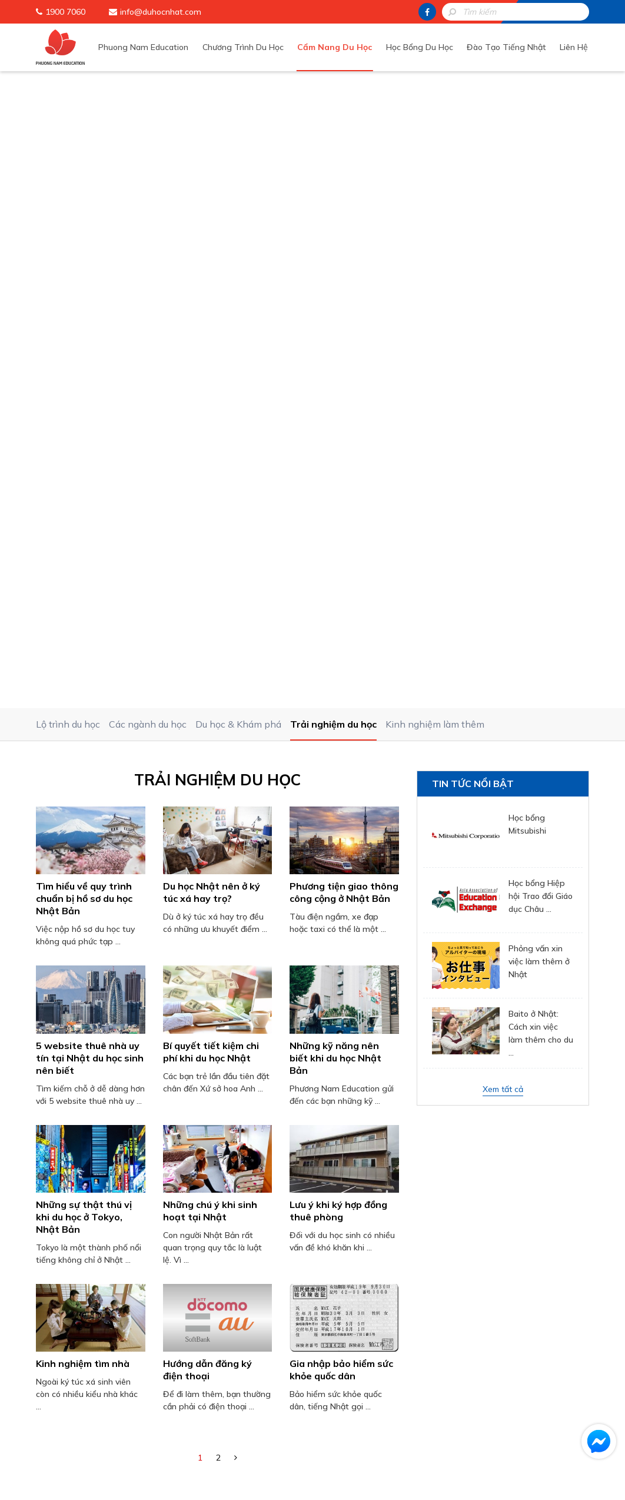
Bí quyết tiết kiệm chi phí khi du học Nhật (211, 426)
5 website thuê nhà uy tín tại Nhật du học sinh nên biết (90, 432)
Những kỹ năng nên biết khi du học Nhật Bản (335, 432)
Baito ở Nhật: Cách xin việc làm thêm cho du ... (540, 408)
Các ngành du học (148, 99)
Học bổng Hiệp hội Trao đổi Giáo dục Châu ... (540, 271)
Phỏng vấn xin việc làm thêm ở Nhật (539, 336)
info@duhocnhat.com (160, 11)
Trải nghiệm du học (333, 99)
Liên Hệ (575, 46)
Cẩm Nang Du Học (341, 46)
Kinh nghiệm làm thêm (434, 99)
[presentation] (321, 1154)
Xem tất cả (503, 464)
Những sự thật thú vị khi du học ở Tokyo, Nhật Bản (84, 591)
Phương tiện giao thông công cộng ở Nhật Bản (344, 267)
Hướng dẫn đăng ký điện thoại (207, 744)
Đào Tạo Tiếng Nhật (509, 46)
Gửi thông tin (321, 1202)
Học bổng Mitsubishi (527, 199)
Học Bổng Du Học (424, 46)
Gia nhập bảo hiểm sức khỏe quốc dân (341, 744)
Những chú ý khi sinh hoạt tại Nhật (210, 585)
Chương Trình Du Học (251, 46)
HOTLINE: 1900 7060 (321, 1234)
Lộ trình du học (68, 99)
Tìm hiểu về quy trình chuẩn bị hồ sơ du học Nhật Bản (84, 273)
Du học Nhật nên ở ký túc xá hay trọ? (211, 267)
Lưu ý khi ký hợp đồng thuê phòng (338, 585)
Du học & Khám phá (238, 99)
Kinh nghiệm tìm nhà (82, 738)
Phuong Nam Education (154, 46)
